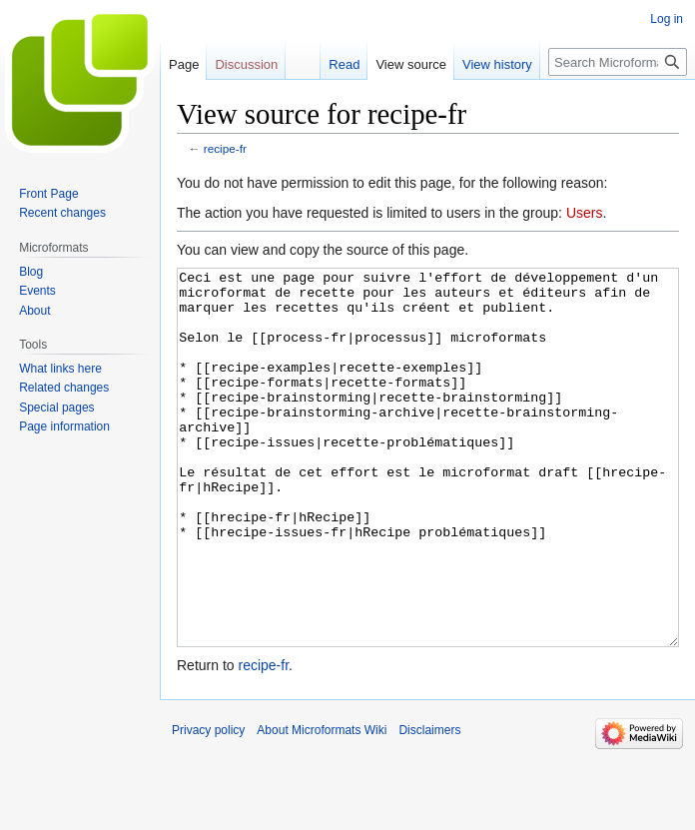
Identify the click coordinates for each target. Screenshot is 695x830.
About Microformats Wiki (321, 805)
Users (584, 213)
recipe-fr (225, 148)
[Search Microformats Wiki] (617, 62)
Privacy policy (208, 805)
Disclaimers (429, 805)
